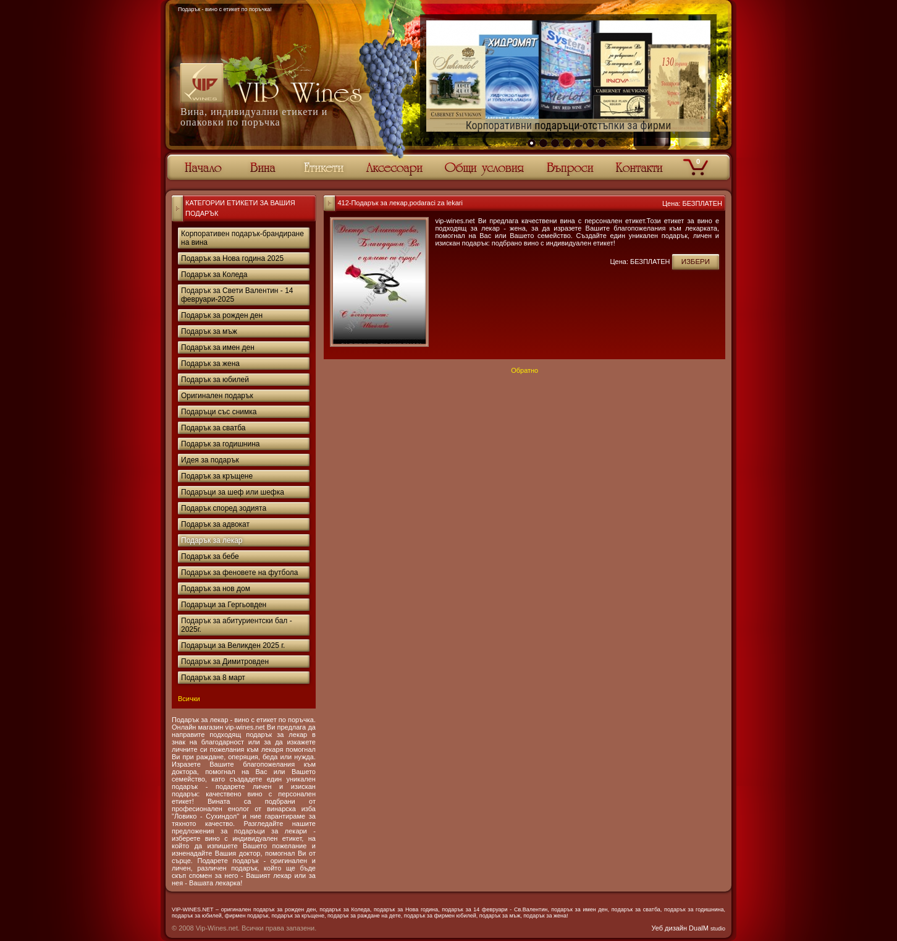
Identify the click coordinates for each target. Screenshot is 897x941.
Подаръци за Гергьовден (223, 604)
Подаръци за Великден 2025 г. (233, 645)
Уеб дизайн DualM (688, 928)
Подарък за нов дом (215, 588)
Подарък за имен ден (218, 347)
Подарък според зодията (223, 508)
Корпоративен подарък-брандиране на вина (242, 238)
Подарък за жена (210, 363)
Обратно (524, 370)
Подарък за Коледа (214, 274)
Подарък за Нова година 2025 (232, 258)
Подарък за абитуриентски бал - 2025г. (236, 625)
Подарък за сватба (213, 428)
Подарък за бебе (210, 556)
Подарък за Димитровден (225, 661)
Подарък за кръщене (217, 476)
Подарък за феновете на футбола (239, 572)
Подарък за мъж (209, 331)
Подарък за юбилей (215, 379)
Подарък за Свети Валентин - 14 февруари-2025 (237, 295)
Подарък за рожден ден (222, 315)
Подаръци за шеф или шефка (232, 492)
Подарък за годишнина (220, 444)
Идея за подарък (210, 460)
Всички (189, 698)
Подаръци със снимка (218, 411)
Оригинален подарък (217, 395)
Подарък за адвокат (215, 524)
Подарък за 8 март (213, 677)
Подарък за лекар (212, 540)
